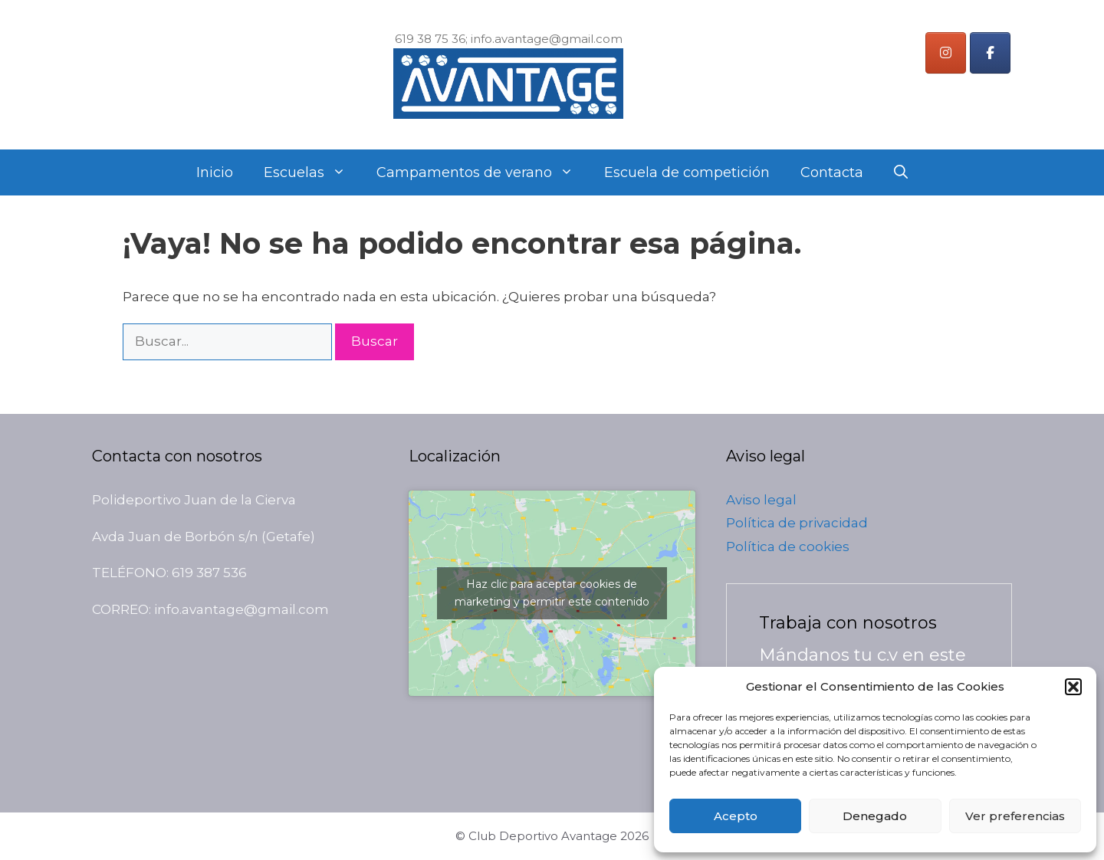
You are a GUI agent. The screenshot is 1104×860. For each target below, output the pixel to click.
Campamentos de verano (482, 172)
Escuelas (312, 172)
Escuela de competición (687, 172)
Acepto (735, 816)
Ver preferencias (1015, 816)
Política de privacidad (797, 522)
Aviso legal (761, 499)
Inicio (214, 172)
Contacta (831, 172)
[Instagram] (945, 53)
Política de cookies (787, 546)
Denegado (875, 816)
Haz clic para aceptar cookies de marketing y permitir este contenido (552, 593)
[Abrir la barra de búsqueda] (901, 172)
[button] (1073, 686)
